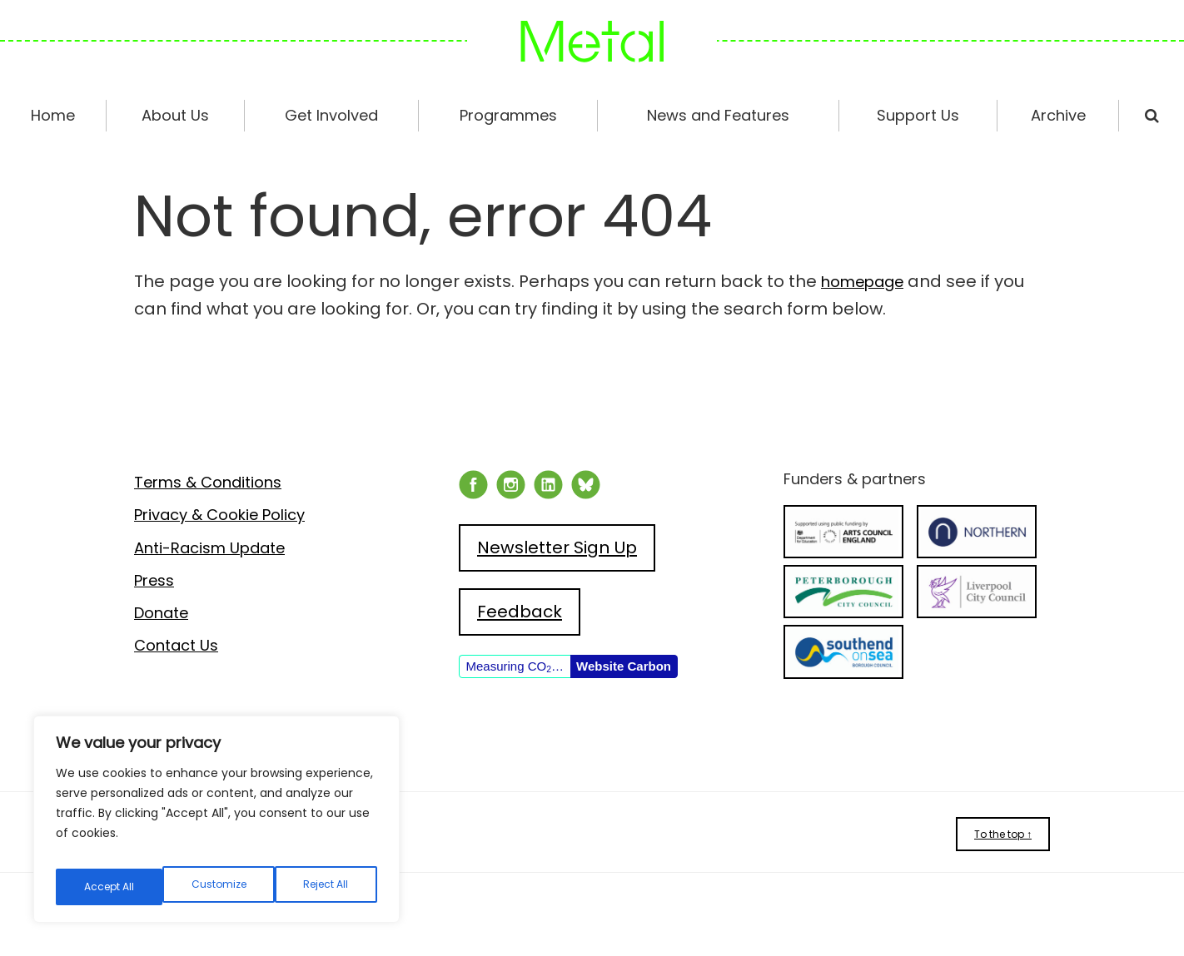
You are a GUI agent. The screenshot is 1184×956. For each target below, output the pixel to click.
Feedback (519, 611)
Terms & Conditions (207, 482)
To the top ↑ (1003, 834)
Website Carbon (623, 666)
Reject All (219, 887)
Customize (110, 887)
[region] (216, 825)
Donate (161, 612)
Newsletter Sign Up (557, 547)
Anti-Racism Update (209, 547)
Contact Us (176, 645)
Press (154, 580)
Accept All (325, 887)
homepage (869, 281)
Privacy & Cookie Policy (219, 514)
